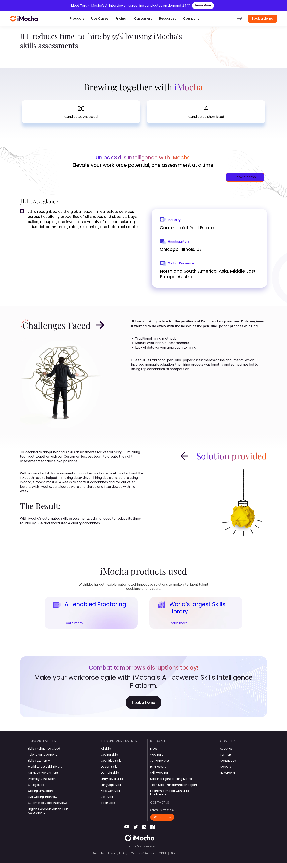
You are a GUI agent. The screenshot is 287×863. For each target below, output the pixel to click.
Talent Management (42, 754)
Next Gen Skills (111, 791)
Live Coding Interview (42, 797)
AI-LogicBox (36, 785)
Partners (226, 754)
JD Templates (160, 760)
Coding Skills (109, 754)
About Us (226, 748)
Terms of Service (143, 853)
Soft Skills (107, 797)
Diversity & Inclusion (42, 779)
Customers (143, 18)
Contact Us (228, 760)
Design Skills (109, 766)
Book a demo (262, 18)
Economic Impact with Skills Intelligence (169, 792)
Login (239, 18)
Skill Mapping (159, 772)
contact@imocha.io (162, 810)
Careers (225, 766)
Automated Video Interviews (47, 803)
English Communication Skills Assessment (48, 810)
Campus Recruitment (43, 772)
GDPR (162, 853)
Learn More (203, 5)
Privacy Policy (117, 853)
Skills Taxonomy (39, 760)
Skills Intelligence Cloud (44, 748)
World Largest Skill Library (45, 766)
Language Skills (111, 785)
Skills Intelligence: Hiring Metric (171, 779)
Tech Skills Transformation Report (173, 785)
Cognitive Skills (111, 760)
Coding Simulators (40, 791)
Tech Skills (108, 803)
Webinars (156, 754)
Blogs (153, 748)
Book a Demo (143, 702)
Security (98, 853)
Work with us (162, 817)
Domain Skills (110, 772)
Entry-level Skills (112, 779)
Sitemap (177, 853)
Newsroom (227, 772)
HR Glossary (158, 766)
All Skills (106, 748)
